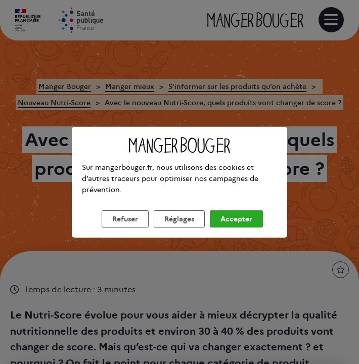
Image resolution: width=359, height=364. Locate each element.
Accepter (236, 231)
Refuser (125, 231)
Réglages (179, 231)
